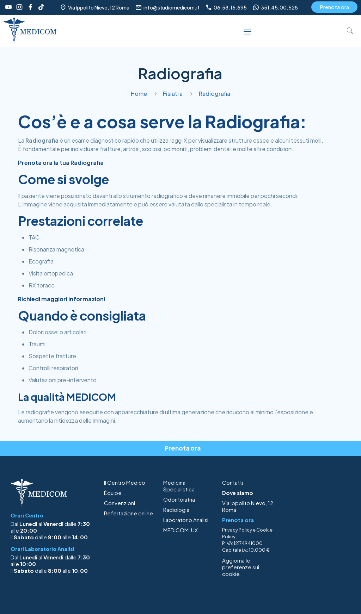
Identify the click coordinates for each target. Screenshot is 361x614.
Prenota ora (334, 7)
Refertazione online (128, 513)
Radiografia (214, 93)
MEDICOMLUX (180, 530)
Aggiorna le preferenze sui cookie (240, 567)
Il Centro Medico (124, 482)
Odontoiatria (179, 499)
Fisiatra (173, 93)
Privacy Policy (237, 530)
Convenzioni (119, 503)
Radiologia (176, 509)
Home (139, 93)
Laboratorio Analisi (185, 519)
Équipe (113, 492)
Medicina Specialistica (179, 485)
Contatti (232, 482)
